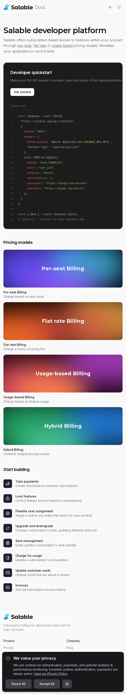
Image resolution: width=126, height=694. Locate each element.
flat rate (39, 45)
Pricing (8, 647)
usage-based (62, 45)
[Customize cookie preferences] (67, 684)
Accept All (47, 684)
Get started (22, 92)
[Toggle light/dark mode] (110, 7)
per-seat (24, 45)
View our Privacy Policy (51, 674)
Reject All (19, 684)
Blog (69, 647)
